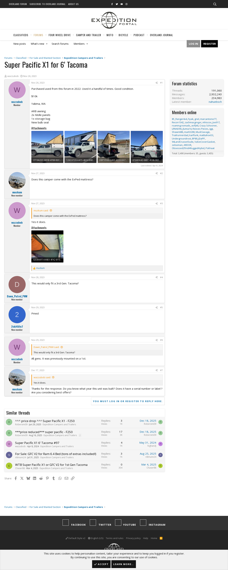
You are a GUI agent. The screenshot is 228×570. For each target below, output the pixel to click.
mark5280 (189, 132)
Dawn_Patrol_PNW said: (46, 347)
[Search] (215, 4)
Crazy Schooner (208, 125)
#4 (161, 277)
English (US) (95, 538)
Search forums (60, 43)
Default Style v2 (75, 538)
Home (154, 538)
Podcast (139, 35)
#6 (161, 340)
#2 (161, 173)
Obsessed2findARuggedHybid (188, 148)
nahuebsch (215, 101)
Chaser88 (20, 468)
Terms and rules (114, 538)
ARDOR (187, 145)
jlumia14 (187, 128)
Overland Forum (18, 4)
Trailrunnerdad (180, 135)
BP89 (194, 138)
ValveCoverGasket (205, 141)
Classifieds (20, 35)
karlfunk (193, 135)
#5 (161, 307)
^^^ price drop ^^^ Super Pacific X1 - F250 (45, 421)
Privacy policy (133, 538)
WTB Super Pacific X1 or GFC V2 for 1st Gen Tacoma (51, 465)
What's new (37, 43)
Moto (110, 35)
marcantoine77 (208, 119)
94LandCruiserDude (182, 141)
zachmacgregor (193, 122)
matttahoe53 (206, 135)
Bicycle (123, 35)
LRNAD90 (177, 128)
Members (79, 43)
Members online (184, 112)
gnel (197, 119)
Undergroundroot (181, 138)
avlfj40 (194, 125)
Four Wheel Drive (60, 35)
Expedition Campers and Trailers (59, 424)
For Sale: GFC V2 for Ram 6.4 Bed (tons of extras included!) (55, 454)
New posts (19, 43)
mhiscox (207, 122)
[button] (47, 43)
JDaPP (201, 138)
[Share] (156, 83)
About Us (73, 4)
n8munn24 (20, 457)
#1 (161, 82)
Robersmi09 (21, 424)
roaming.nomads (181, 125)
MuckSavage (203, 132)
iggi (211, 128)
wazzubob (13, 76)
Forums (38, 35)
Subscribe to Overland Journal (48, 4)
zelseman (177, 145)
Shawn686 (177, 132)
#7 (161, 370)
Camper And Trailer (88, 35)
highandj (151, 445)
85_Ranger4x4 (179, 119)
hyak (190, 119)
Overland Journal (161, 35)
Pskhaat (210, 148)
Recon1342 (178, 122)
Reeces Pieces (200, 128)
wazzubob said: (42, 377)
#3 (161, 203)
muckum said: (41, 210)
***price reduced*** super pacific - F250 (44, 432)
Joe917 (216, 122)
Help (145, 538)
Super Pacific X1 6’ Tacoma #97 (37, 443)
